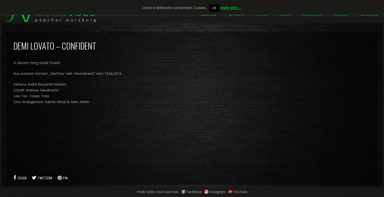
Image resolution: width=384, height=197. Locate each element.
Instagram (215, 191)
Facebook (191, 191)
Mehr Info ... (231, 7)
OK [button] (214, 8)
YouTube (237, 191)
